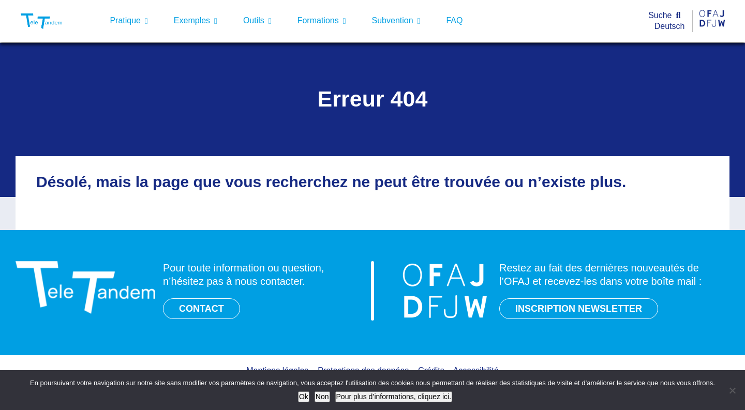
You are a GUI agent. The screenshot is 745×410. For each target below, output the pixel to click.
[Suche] (666, 15)
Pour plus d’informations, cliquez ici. (394, 396)
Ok (303, 396)
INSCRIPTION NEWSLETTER (578, 308)
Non (322, 396)
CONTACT (201, 308)
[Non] (732, 390)
